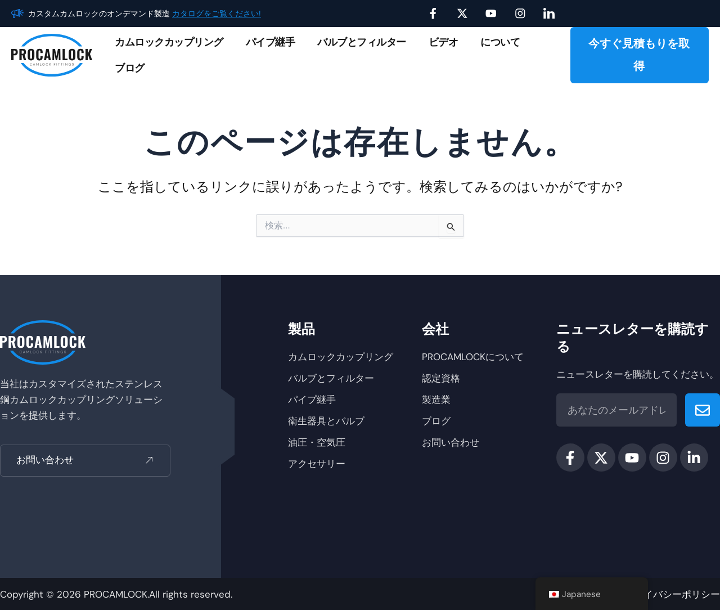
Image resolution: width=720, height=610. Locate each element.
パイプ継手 (270, 42)
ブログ (130, 68)
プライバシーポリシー (672, 594)
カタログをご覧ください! (216, 13)
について (500, 42)
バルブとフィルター (361, 42)
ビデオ (443, 42)
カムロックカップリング (169, 42)
